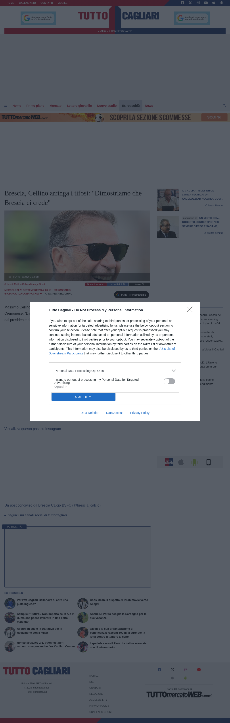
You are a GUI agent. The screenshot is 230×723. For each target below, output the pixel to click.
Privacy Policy (140, 413)
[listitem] (115, 370)
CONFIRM (83, 396)
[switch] (169, 381)
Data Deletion (89, 413)
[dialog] (115, 361)
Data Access (114, 413)
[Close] (191, 310)
